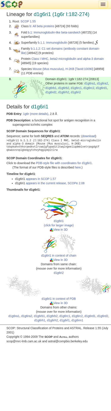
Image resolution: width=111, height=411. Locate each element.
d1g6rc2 (88, 88)
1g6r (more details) (35, 114)
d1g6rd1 (101, 88)
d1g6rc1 (76, 88)
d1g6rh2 (63, 92)
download (88, 136)
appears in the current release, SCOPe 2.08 (55, 183)
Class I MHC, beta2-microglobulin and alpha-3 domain (67, 58)
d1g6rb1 (50, 88)
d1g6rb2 (63, 88)
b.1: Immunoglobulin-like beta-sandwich (54, 32)
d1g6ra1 (89, 83)
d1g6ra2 (102, 83)
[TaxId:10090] (84, 69)
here (78, 167)
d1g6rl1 (65, 320)
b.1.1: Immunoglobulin (53, 42)
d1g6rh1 (39, 320)
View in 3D (59, 229)
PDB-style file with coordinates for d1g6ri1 (64, 163)
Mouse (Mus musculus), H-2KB (53, 69)
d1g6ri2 (76, 92)
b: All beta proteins (41, 26)
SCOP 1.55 (28, 21)
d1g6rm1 (77, 320)
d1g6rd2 (50, 92)
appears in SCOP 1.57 (41, 179)
